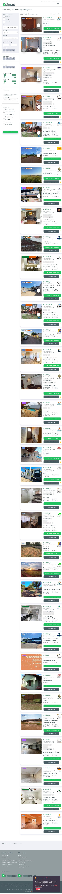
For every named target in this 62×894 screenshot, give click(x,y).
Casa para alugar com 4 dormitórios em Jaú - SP (48, 405)
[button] (24, 25)
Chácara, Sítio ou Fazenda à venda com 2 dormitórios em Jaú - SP (49, 586)
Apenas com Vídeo (10, 111)
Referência (6, 90)
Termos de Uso (21, 864)
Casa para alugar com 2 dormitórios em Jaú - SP (48, 98)
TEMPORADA (8, 21)
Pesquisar (10, 132)
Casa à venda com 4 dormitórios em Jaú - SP (48, 470)
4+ (13, 50)
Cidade (5, 30)
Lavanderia (8, 124)
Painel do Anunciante (45, 1)
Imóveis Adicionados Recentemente (9, 860)
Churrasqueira (9, 122)
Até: (11, 42)
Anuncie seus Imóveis (55, 1)
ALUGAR (7, 19)
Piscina (7, 119)
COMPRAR (7, 16)
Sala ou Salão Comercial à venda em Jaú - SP (49, 20)
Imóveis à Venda (5, 855)
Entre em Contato (5, 866)
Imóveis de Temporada (7, 859)
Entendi (38, 889)
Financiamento (8, 116)
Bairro (5, 35)
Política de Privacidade (23, 866)
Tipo (4, 25)
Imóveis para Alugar (6, 857)
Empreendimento (9, 114)
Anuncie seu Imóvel (22, 859)
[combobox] (10, 27)
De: (3, 42)
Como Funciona (21, 862)
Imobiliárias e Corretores (7, 864)
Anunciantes (6, 97)
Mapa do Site (21, 867)
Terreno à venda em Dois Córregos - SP (49, 545)
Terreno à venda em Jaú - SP (49, 170)
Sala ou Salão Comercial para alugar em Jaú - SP (49, 70)
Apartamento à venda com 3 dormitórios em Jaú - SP (49, 491)
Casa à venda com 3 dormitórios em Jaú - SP (48, 125)
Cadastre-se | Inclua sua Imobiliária (25, 860)
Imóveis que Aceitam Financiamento (9, 862)
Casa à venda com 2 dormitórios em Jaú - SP (48, 40)
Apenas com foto (9, 109)
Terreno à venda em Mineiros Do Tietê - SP (48, 697)
